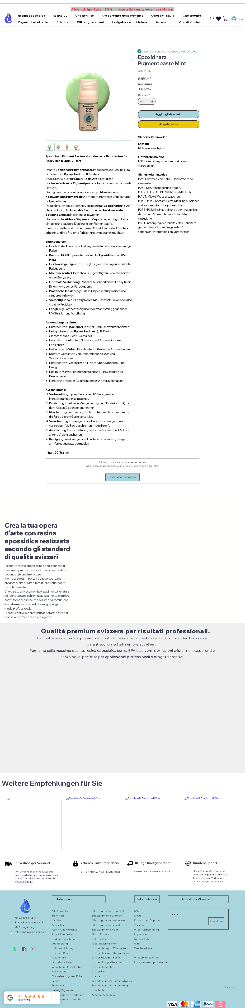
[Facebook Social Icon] (24, 949)
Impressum (141, 934)
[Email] (188, 920)
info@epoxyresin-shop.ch (208, 881)
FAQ (136, 911)
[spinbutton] (146, 101)
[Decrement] (141, 101)
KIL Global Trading (25, 917)
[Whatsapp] (15, 949)
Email (176, 914)
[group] (123, 839)
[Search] (212, 18)
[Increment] (152, 101)
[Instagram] (33, 949)
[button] (31, 15)
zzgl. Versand (145, 83)
